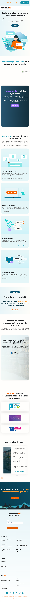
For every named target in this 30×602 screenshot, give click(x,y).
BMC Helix (3, 566)
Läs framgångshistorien (14, 358)
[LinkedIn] (7, 593)
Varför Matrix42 (4, 578)
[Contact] (8, 3)
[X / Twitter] (10, 593)
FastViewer (18, 549)
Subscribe (12, 528)
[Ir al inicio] (6, 8)
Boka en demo (15, 498)
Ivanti (2, 569)
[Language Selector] (17, 4)
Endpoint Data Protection (21, 542)
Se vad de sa (15, 309)
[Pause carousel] (2, 478)
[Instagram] (20, 593)
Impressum (11, 596)
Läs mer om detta (21, 245)
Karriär (17, 580)
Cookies (15, 598)
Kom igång (15, 25)
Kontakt (17, 585)
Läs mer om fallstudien (20, 471)
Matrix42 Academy (20, 583)
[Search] (14, 3)
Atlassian (3, 564)
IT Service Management (6, 546)
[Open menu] (28, 8)
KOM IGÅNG (25, 2)
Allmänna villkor (5, 596)
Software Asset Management (7, 553)
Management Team (5, 580)
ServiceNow (3, 561)
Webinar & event (5, 585)
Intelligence (18, 551)
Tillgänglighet (25, 596)
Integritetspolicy (18, 596)
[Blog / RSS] (23, 593)
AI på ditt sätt (15, 105)
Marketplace (4, 588)
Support (17, 578)
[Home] (15, 514)
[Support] (11, 3)
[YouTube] (16, 593)
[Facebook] (13, 593)
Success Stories (4, 583)
